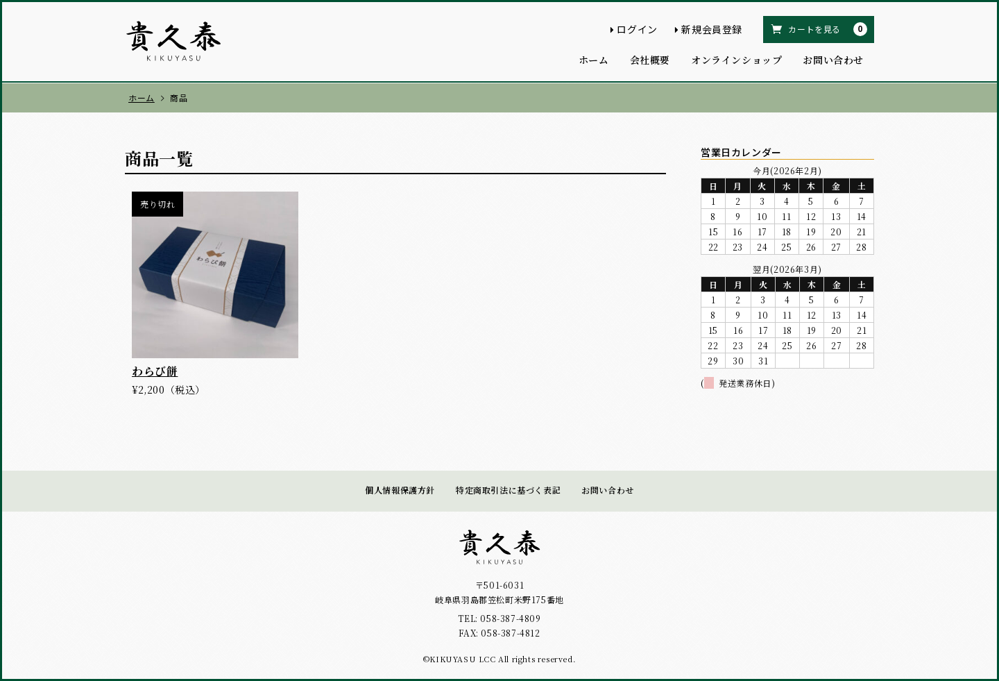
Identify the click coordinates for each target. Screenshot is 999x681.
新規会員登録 (711, 29)
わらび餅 (155, 371)
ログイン (637, 29)
